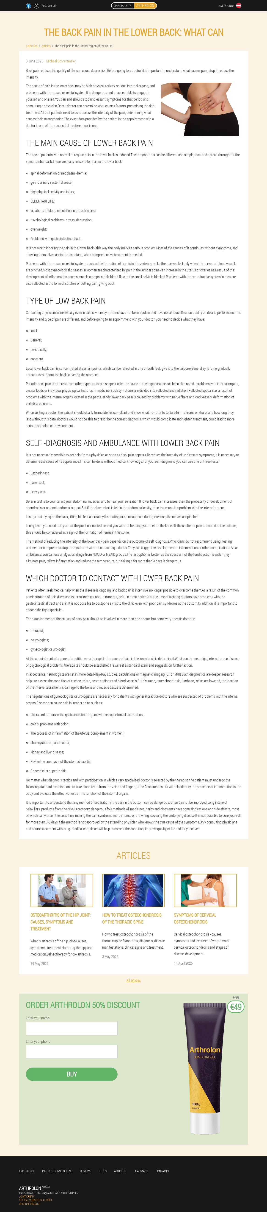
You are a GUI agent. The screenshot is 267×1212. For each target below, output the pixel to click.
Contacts (162, 1171)
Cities (103, 1171)
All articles (134, 980)
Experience (27, 1171)
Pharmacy (141, 1171)
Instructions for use (57, 1171)
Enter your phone (38, 1041)
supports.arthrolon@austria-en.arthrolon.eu (48, 1193)
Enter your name (37, 1018)
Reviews (85, 1171)
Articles (120, 1171)
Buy (72, 1074)
